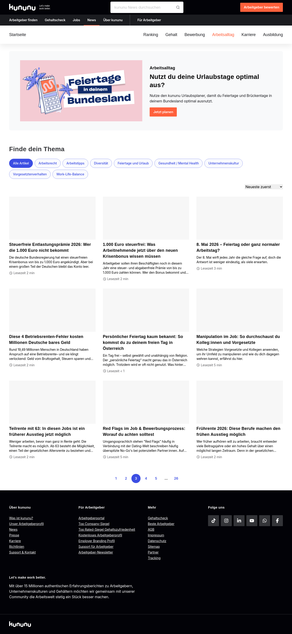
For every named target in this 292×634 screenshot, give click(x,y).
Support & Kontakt (22, 552)
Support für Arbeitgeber (95, 546)
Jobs (76, 20)
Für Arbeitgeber (149, 20)
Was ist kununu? (21, 518)
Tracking (154, 558)
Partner (153, 552)
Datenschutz (157, 541)
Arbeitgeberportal (91, 518)
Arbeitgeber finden (23, 20)
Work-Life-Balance (70, 174)
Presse (14, 535)
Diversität (101, 163)
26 (176, 478)
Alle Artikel (21, 163)
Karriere (15, 541)
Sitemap (154, 546)
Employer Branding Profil (96, 541)
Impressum (156, 535)
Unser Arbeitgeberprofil (26, 524)
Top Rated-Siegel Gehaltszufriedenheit (106, 529)
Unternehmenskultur (223, 163)
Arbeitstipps (75, 163)
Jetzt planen (163, 112)
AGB (151, 529)
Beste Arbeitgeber (161, 524)
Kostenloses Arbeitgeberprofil (100, 535)
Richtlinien (16, 546)
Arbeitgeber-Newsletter (95, 552)
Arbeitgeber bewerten (261, 7)
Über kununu (113, 20)
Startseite (17, 34)
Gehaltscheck (55, 20)
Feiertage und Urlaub (133, 163)
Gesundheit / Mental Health (178, 163)
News (91, 20)
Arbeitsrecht (48, 163)
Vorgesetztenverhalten (30, 174)
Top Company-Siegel (93, 524)
